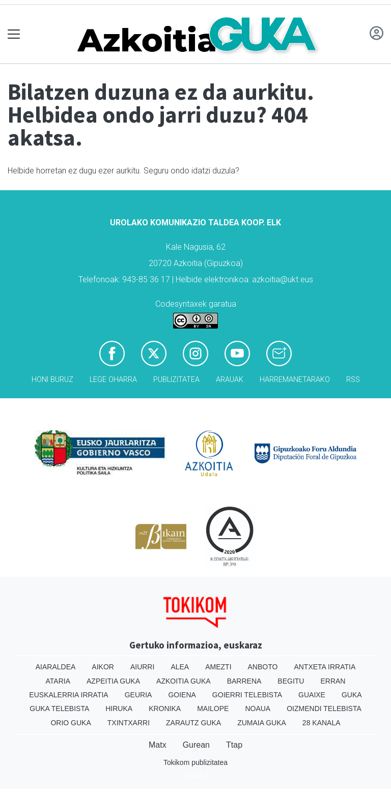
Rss (353, 379)
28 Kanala (321, 723)
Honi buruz (52, 379)
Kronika (165, 708)
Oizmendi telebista (324, 708)
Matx (157, 745)
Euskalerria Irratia (68, 695)
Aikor (103, 667)
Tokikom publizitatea (195, 762)
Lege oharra (113, 379)
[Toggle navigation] (14, 34)
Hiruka (118, 708)
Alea (180, 667)
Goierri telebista (247, 695)
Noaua (257, 708)
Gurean (196, 745)
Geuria (138, 695)
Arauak (229, 379)
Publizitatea (176, 379)
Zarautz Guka (193, 723)
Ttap (234, 745)
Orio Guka (70, 723)
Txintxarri (128, 723)
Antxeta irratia (324, 667)
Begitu (290, 681)
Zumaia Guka (261, 723)
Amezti (218, 667)
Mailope (213, 708)
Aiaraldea (56, 667)
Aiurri (142, 667)
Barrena (244, 681)
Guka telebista (59, 708)
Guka (352, 695)
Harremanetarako (295, 379)
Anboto (263, 667)
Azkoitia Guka (183, 681)
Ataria (58, 681)
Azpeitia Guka (113, 681)
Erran (332, 681)
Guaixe (311, 695)
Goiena (182, 695)
